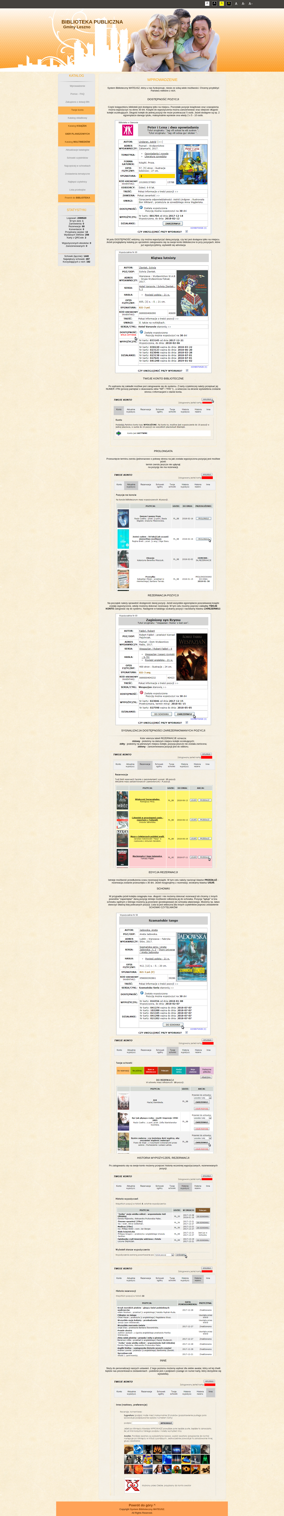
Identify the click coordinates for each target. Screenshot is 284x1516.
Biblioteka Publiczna (92, 22)
